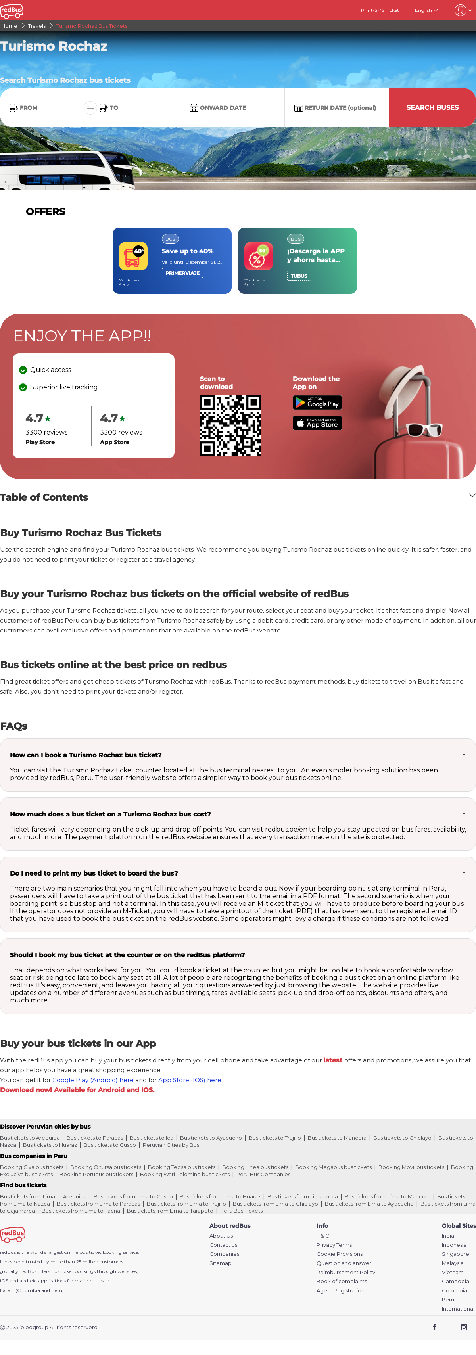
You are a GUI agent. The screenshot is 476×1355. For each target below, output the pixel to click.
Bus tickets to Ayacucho (211, 1138)
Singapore (455, 1254)
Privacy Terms (334, 1245)
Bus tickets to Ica (151, 1138)
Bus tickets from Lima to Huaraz (220, 1196)
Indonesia (454, 1245)
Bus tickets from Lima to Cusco (133, 1196)
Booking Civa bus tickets (31, 1167)
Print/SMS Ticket (380, 10)
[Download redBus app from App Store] (317, 428)
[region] (238, 261)
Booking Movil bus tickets (411, 1167)
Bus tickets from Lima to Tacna (81, 1210)
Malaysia (453, 1263)
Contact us (223, 1245)
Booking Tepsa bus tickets (181, 1167)
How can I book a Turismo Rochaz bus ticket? (85, 755)
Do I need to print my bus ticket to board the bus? (94, 873)
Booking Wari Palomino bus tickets (185, 1174)
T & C (323, 1235)
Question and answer (344, 1263)
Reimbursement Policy (346, 1272)
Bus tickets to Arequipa (30, 1138)
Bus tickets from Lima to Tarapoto (170, 1210)
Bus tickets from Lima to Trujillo (186, 1203)
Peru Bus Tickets (241, 1210)
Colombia (454, 1290)
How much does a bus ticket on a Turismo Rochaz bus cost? (110, 814)
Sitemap (220, 1263)
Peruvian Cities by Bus (171, 1145)
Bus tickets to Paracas (95, 1138)
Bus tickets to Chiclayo (402, 1138)
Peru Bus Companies (263, 1174)
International (458, 1308)
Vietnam (453, 1272)
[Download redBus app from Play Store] (317, 408)
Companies (224, 1254)
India (448, 1235)
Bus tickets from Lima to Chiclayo (275, 1203)
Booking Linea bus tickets (255, 1167)
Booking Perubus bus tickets (96, 1174)
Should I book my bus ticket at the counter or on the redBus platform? (127, 955)
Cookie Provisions (340, 1254)
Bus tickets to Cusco (110, 1145)
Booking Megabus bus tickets (333, 1167)
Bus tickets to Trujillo (275, 1138)
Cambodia (455, 1281)
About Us (221, 1235)
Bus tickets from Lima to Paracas (98, 1203)
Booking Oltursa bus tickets (105, 1167)
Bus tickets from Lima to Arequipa (43, 1196)
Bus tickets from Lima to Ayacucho (369, 1203)
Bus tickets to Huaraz (50, 1145)
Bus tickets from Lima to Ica (302, 1196)
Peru (448, 1299)
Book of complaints (342, 1281)
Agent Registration (341, 1290)
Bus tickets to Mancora (337, 1138)
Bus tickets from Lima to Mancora (387, 1196)
